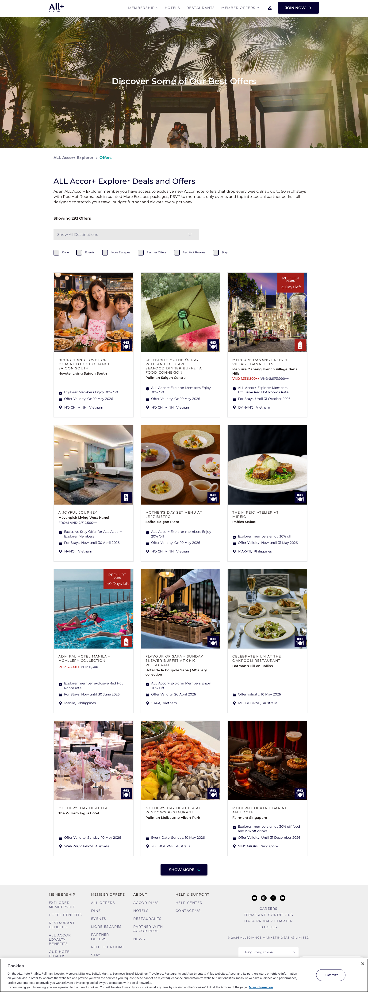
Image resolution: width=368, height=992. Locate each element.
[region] (184, 975)
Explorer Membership (62, 905)
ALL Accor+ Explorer (73, 157)
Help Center (189, 903)
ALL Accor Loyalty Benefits (60, 939)
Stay (96, 955)
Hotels (172, 9)
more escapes (120, 252)
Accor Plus (146, 903)
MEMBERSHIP (141, 9)
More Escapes (106, 926)
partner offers (156, 252)
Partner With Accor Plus (148, 928)
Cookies (268, 927)
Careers (269, 908)
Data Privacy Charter (268, 921)
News (139, 939)
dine (65, 252)
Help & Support (193, 894)
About (140, 894)
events (90, 252)
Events (98, 919)
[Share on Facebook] (310, 158)
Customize (330, 975)
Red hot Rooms (108, 947)
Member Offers (238, 9)
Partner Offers (100, 936)
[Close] (363, 963)
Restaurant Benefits (62, 925)
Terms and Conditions (268, 915)
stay (225, 252)
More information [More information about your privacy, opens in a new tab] (261, 987)
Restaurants (201, 9)
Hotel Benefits (65, 915)
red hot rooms (194, 252)
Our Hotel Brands (60, 954)
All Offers (103, 903)
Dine (96, 911)
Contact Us (188, 911)
